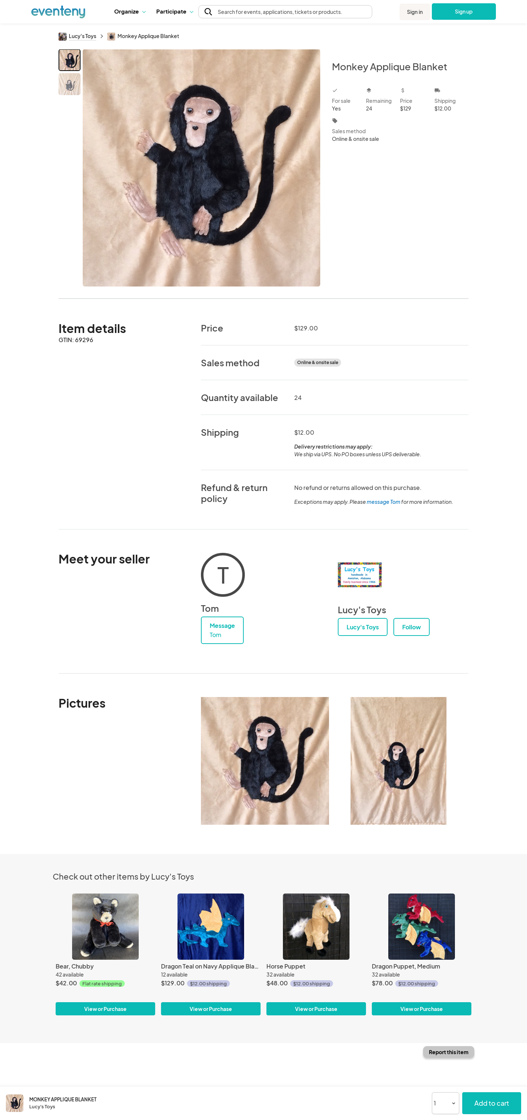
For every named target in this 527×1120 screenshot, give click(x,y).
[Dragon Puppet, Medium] (421, 927)
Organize (129, 11)
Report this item (448, 1052)
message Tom (383, 501)
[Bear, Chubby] (105, 927)
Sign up (464, 11)
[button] (129, 11)
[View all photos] (201, 167)
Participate (174, 11)
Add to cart (491, 1103)
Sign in (415, 11)
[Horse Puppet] (316, 927)
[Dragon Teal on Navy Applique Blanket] (211, 927)
